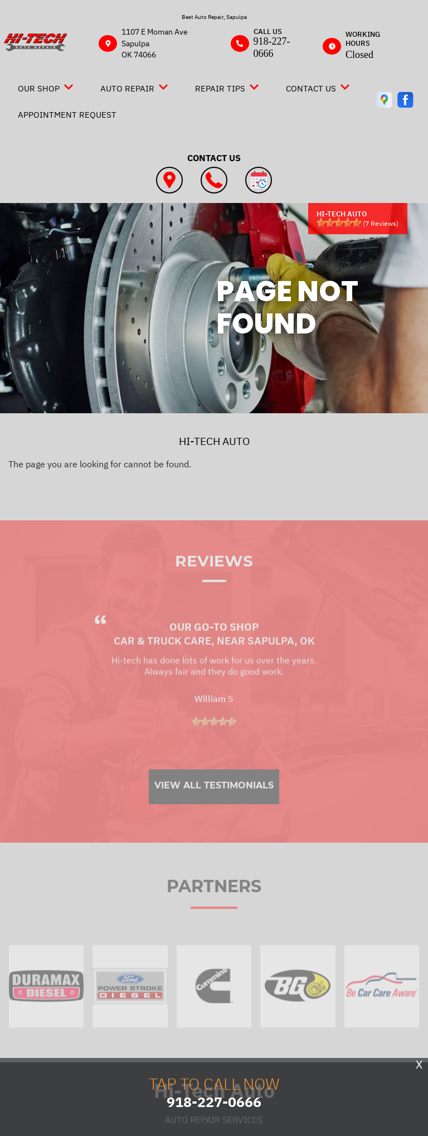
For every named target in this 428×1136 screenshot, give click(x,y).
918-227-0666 (272, 47)
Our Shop (39, 88)
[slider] (339, 222)
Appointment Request (67, 114)
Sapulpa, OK (281, 658)
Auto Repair (127, 88)
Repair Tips (220, 88)
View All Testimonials (214, 803)
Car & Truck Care (162, 658)
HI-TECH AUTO (214, 441)
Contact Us (311, 88)
